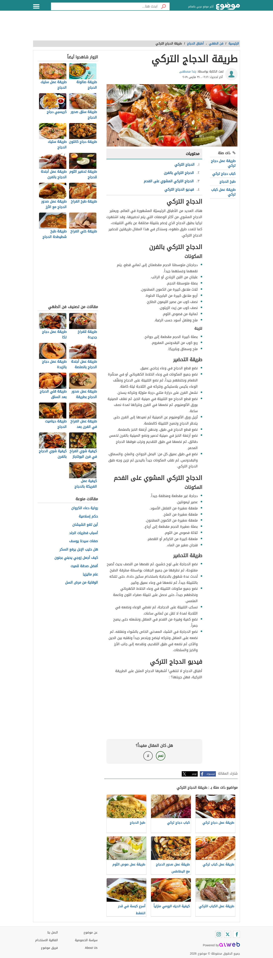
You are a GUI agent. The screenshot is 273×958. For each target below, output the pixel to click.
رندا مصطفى (187, 71)
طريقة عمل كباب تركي (223, 192)
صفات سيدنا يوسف (83, 541)
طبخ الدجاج (227, 181)
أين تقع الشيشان (85, 525)
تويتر (194, 774)
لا (148, 755)
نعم (160, 755)
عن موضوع (90, 932)
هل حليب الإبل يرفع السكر (79, 549)
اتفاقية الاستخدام (46, 940)
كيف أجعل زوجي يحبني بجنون (76, 558)
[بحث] (164, 6)
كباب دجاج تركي (223, 173)
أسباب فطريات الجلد (83, 533)
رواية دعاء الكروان (84, 508)
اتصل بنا (52, 932)
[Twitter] (227, 934)
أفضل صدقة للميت (84, 566)
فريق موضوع (49, 948)
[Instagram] (218, 934)
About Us (91, 948)
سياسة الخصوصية (86, 940)
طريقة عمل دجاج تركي (223, 163)
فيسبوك (210, 774)
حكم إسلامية (88, 516)
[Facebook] (236, 934)
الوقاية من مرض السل (81, 583)
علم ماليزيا (90, 574)
